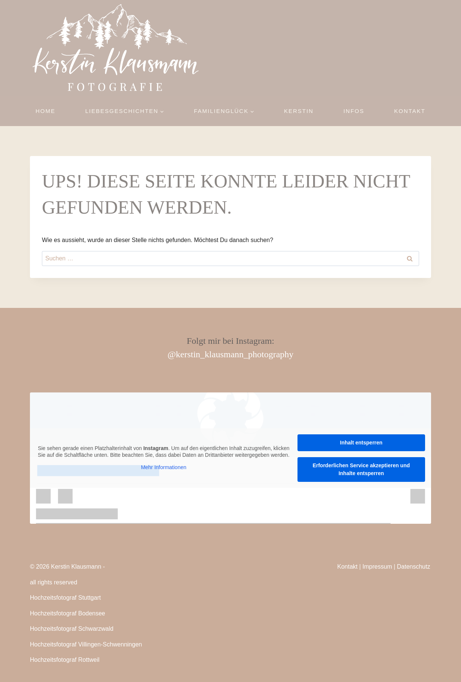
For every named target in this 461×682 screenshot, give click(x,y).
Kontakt (409, 111)
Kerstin (299, 111)
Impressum (377, 566)
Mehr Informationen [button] (163, 467)
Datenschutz (413, 566)
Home (45, 111)
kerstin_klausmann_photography (235, 354)
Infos (354, 111)
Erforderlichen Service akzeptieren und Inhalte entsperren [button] (361, 469)
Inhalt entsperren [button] (361, 443)
